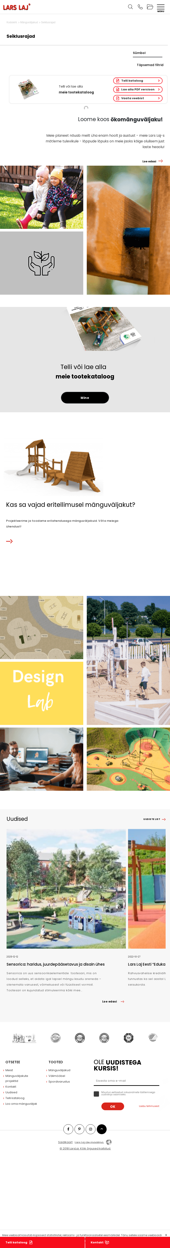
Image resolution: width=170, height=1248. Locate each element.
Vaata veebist (132, 98)
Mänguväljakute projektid (16, 1078)
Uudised (11, 1092)
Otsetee (12, 1062)
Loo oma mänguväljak (21, 1104)
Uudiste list (151, 819)
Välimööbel (57, 1076)
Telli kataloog (132, 81)
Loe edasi (149, 161)
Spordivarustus (59, 1081)
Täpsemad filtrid (150, 65)
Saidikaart (65, 1142)
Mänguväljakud (59, 1070)
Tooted (56, 1062)
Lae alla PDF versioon (137, 89)
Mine (85, 398)
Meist (9, 1070)
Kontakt (97, 1242)
